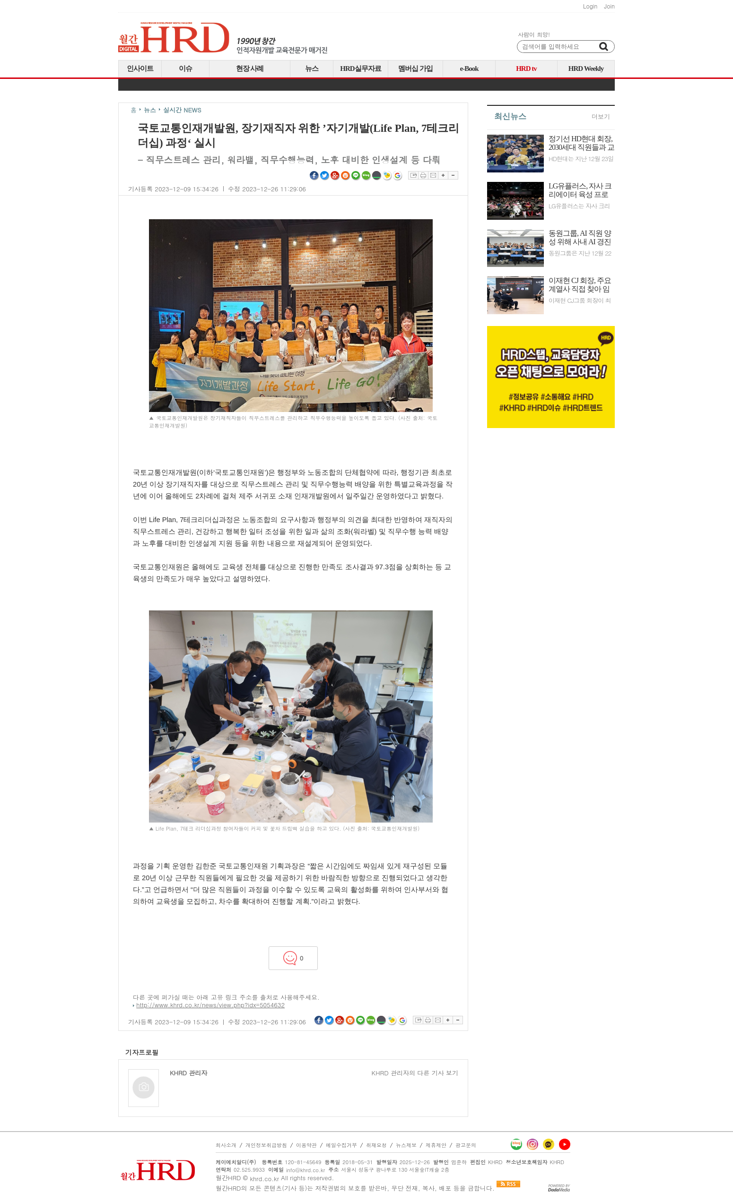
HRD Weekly (585, 68)
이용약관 (306, 1145)
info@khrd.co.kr (305, 1170)
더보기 (601, 116)
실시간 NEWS (182, 109)
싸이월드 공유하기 (345, 175)
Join (609, 6)
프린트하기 (423, 175)
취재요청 (376, 1145)
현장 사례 (250, 68)
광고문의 (465, 1145)
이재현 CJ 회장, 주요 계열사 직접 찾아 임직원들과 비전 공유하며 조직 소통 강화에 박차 (580, 284)
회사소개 (226, 1145)
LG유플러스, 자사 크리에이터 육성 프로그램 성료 (580, 190)
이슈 (185, 68)
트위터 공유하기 (325, 175)
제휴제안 (436, 1145)
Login (590, 6)
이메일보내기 (433, 175)
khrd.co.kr (264, 1178)
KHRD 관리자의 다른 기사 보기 (415, 1073)
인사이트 (140, 68)
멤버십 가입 (415, 68)
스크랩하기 (413, 175)
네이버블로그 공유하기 (366, 175)
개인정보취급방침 (266, 1145)
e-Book (469, 68)
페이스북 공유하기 (314, 175)
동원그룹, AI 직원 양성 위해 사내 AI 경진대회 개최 (580, 237)
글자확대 (443, 175)
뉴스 (311, 68)
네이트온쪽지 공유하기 (387, 175)
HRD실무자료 (360, 68)
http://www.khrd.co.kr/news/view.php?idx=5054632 (210, 1004)
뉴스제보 (406, 1145)
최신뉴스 (510, 116)
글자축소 (453, 175)
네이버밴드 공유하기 (377, 175)
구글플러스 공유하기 (335, 175)
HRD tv (526, 68)
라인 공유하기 (356, 175)
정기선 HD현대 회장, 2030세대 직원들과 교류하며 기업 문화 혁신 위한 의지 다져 (581, 143)
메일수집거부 (341, 1145)
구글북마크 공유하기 (397, 175)
